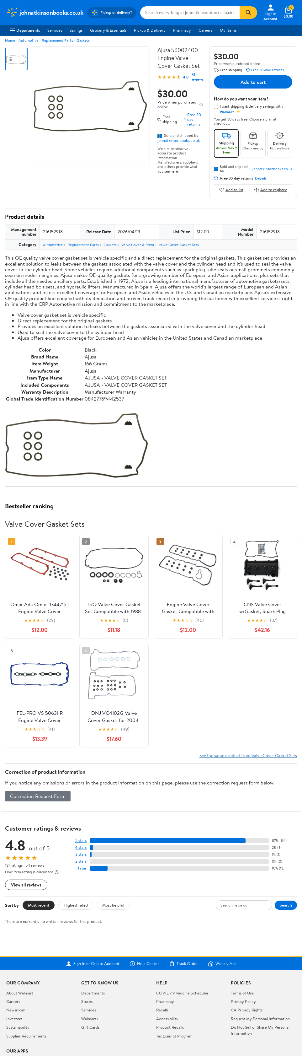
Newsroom (15, 1010)
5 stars (81, 840)
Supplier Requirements (26, 1036)
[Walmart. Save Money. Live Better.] (44, 12)
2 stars (81, 861)
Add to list (231, 189)
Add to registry (270, 189)
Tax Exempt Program (174, 1036)
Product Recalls (170, 1027)
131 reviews (197, 77)
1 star (82, 868)
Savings (76, 30)
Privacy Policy (243, 1001)
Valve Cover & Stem (137, 244)
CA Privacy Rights (246, 1010)
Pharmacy (182, 30)
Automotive (28, 40)
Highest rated (76, 905)
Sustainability (17, 1027)
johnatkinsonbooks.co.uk (178, 140)
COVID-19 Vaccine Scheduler (182, 993)
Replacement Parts (57, 40)
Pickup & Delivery (150, 30)
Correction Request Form (38, 796)
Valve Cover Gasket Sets (179, 244)
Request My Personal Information (260, 1018)
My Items (228, 30)
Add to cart (253, 81)
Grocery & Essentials (108, 30)
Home (10, 40)
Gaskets (83, 40)
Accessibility (167, 1018)
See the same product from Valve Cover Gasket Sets (248, 755)
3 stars (81, 854)
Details (261, 178)
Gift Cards (90, 1027)
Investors (14, 1018)
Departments (25, 30)
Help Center (144, 964)
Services (54, 30)
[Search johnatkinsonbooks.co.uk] (190, 12)
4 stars (81, 847)
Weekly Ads (222, 964)
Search (286, 905)
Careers (205, 30)
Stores (87, 1001)
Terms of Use (242, 993)
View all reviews (26, 885)
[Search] (248, 12)
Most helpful (113, 905)
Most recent (38, 905)
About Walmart (19, 993)
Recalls (162, 1010)
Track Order (183, 964)
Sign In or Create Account (92, 964)
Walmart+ (90, 1018)
